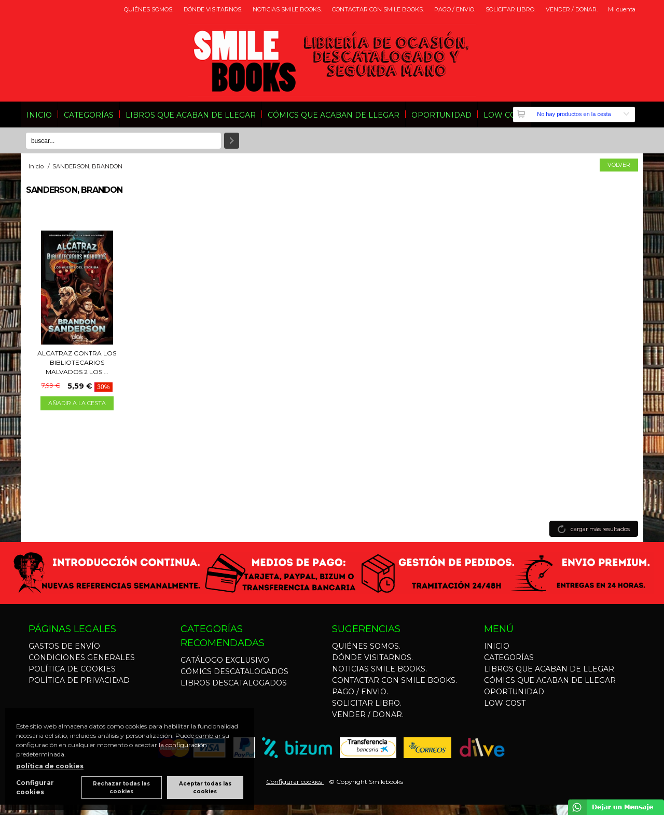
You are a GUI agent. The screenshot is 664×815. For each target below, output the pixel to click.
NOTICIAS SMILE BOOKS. (287, 9)
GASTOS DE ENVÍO (64, 646)
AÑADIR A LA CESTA (77, 403)
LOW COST (504, 115)
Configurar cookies (295, 781)
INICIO (39, 115)
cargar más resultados (600, 529)
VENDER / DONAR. (572, 9)
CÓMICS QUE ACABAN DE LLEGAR (333, 115)
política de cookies (50, 766)
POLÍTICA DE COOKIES (72, 669)
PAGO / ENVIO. (454, 9)
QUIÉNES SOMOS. (148, 9)
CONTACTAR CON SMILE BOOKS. (378, 9)
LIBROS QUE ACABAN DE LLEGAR (191, 115)
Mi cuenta (621, 9)
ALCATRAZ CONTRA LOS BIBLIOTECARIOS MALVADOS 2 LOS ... (76, 362)
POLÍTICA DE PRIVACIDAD (79, 680)
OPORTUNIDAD (441, 115)
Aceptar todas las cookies (205, 787)
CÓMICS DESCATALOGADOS (234, 671)
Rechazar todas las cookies (121, 787)
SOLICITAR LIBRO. (510, 9)
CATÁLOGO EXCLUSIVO (225, 660)
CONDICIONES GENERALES (82, 657)
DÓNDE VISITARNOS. (213, 9)
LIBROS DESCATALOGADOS (234, 683)
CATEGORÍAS (89, 115)
